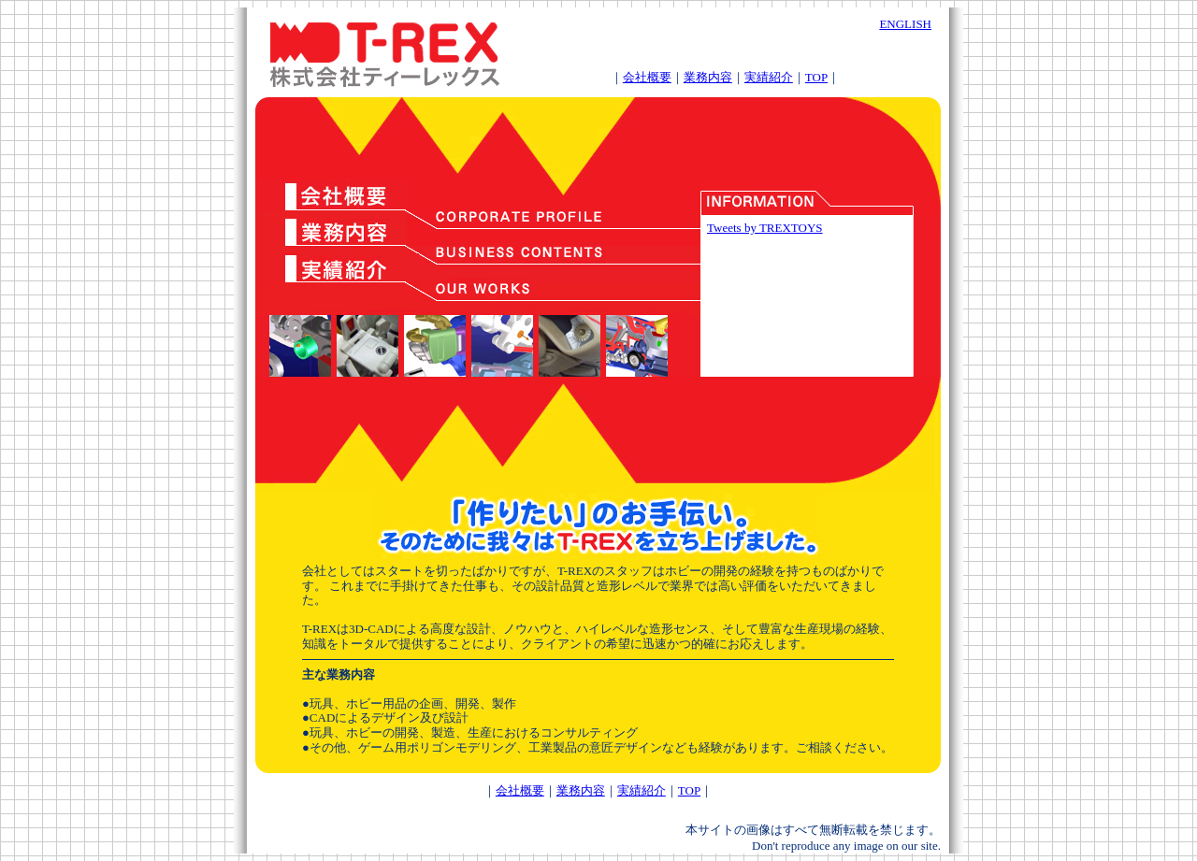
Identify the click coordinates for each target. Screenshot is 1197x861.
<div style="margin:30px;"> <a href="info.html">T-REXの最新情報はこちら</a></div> (806, 296)
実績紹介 (768, 77)
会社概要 (647, 77)
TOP (816, 77)
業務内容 (708, 77)
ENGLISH (905, 24)
